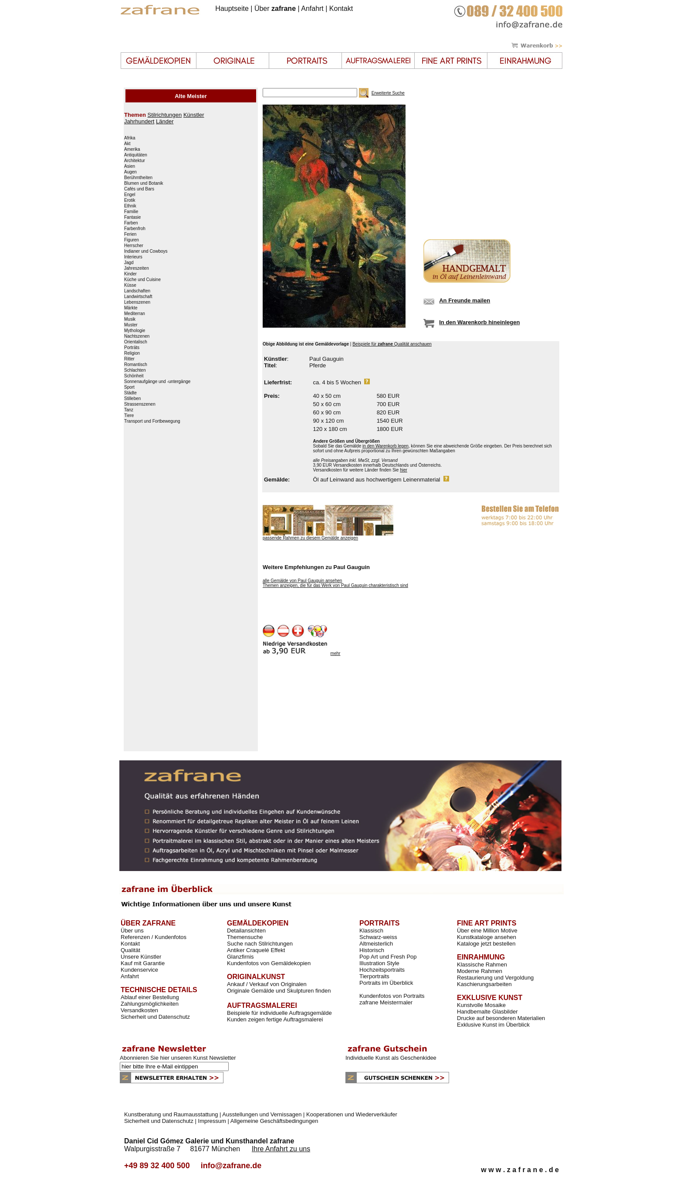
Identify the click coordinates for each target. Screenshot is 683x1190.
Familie (131, 211)
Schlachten (134, 370)
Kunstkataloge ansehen (486, 937)
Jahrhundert (139, 121)
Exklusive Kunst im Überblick (493, 1024)
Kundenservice (139, 969)
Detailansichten (246, 930)
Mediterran (134, 313)
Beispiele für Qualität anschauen (392, 344)
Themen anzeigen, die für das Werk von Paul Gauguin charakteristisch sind (335, 585)
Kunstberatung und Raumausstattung (171, 1114)
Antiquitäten (135, 155)
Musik (129, 319)
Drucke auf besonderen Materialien (501, 1018)
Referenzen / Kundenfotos (153, 937)
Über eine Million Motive (487, 930)
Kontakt (341, 8)
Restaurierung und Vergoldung (495, 977)
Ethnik (130, 206)
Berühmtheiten (138, 177)
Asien (129, 166)
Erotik (129, 200)
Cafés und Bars (139, 189)
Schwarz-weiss (378, 937)
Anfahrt (312, 8)
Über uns (132, 930)
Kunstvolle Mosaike (481, 1005)
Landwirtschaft (138, 296)
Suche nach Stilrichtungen (260, 943)
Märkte (131, 308)
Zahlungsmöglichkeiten (150, 1003)
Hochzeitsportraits (382, 969)
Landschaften (137, 291)
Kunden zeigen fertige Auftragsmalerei (275, 1019)
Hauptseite (232, 8)
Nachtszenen (136, 336)
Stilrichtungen (164, 115)
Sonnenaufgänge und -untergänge (157, 381)
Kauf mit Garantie (143, 963)
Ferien (130, 234)
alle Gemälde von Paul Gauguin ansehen (302, 580)
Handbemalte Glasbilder (487, 1011)
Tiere (129, 415)
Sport (129, 387)
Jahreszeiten (136, 268)
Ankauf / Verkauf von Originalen (267, 984)
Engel (129, 194)
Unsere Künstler (141, 956)
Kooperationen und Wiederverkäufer (351, 1114)
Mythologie (134, 330)
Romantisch (135, 364)
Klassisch (371, 930)
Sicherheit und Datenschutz (155, 1017)
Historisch (371, 950)
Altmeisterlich (376, 943)
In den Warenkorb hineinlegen (479, 322)
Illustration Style (379, 963)
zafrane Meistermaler (386, 1002)
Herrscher (133, 245)
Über (275, 8)
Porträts (131, 347)
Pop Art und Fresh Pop (388, 956)
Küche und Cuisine (142, 279)
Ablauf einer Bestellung (150, 997)
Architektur (134, 160)
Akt (127, 143)
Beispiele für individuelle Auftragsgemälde (279, 1013)
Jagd (129, 262)
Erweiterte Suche (388, 93)
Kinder (130, 274)
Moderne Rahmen (479, 971)
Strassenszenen (140, 404)
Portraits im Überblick (386, 983)
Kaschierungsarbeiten (484, 984)
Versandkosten (139, 1010)
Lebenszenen (137, 302)
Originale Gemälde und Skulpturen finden (279, 990)
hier (403, 470)
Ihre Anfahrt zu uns (281, 1149)
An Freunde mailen (464, 300)
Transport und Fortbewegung (152, 421)
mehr (336, 653)
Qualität (130, 950)
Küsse (130, 285)
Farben (131, 223)
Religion (132, 353)
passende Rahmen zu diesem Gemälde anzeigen (310, 538)
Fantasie (132, 217)
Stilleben (132, 398)
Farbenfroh (134, 228)
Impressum (212, 1121)
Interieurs (133, 257)
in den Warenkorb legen (385, 446)
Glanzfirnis (240, 956)
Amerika (132, 149)
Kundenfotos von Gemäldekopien (269, 963)
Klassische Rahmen (482, 964)
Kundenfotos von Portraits (392, 996)
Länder (164, 121)
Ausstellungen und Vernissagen (261, 1114)
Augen (130, 172)
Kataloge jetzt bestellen (486, 943)
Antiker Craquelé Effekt (256, 950)
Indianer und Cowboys (146, 251)
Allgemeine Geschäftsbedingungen (274, 1121)
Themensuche (245, 937)
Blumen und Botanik (143, 183)
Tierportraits (374, 976)
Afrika (129, 138)
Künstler (193, 115)
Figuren (131, 240)
